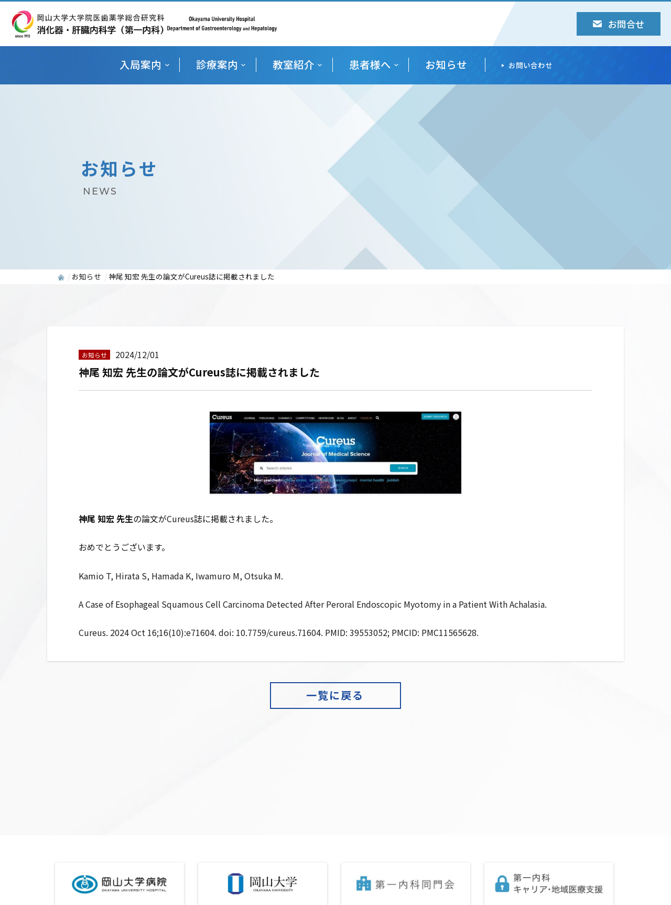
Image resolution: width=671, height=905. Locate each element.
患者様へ (370, 65)
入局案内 (140, 65)
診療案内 (217, 65)
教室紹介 (294, 65)
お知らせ (446, 65)
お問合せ (618, 23)
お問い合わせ (530, 65)
